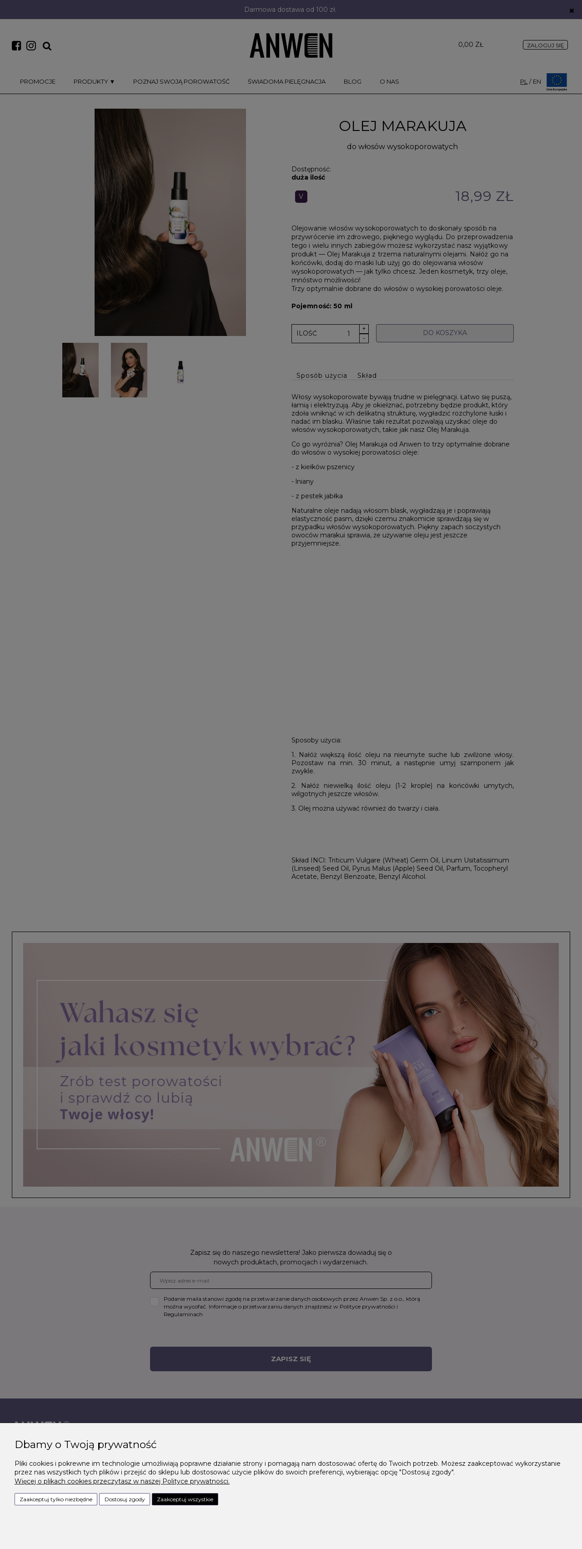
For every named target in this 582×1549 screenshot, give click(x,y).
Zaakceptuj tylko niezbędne (56, 1499)
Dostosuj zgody (125, 1499)
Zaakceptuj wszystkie (185, 1499)
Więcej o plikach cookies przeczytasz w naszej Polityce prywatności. (122, 1481)
